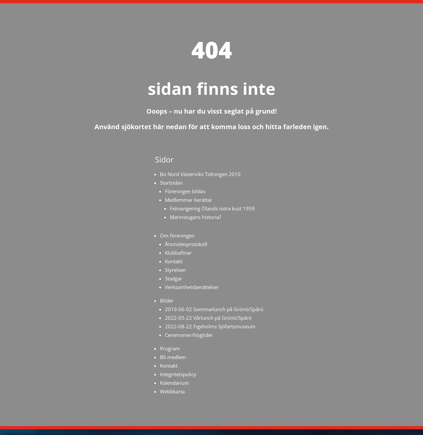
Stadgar (173, 278)
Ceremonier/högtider (189, 335)
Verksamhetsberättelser (192, 287)
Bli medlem (173, 357)
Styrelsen (175, 270)
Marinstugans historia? (195, 217)
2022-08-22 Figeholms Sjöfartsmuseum (210, 326)
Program (170, 348)
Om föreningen (177, 235)
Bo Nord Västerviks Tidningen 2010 (200, 174)
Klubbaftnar (178, 252)
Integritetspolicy (178, 374)
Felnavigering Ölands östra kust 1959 (212, 208)
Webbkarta (172, 391)
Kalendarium (174, 383)
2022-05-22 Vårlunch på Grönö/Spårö (208, 317)
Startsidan (171, 182)
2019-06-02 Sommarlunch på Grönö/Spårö (214, 309)
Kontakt (173, 261)
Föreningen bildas (185, 191)
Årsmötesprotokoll (186, 244)
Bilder (166, 300)
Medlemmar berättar (188, 200)
